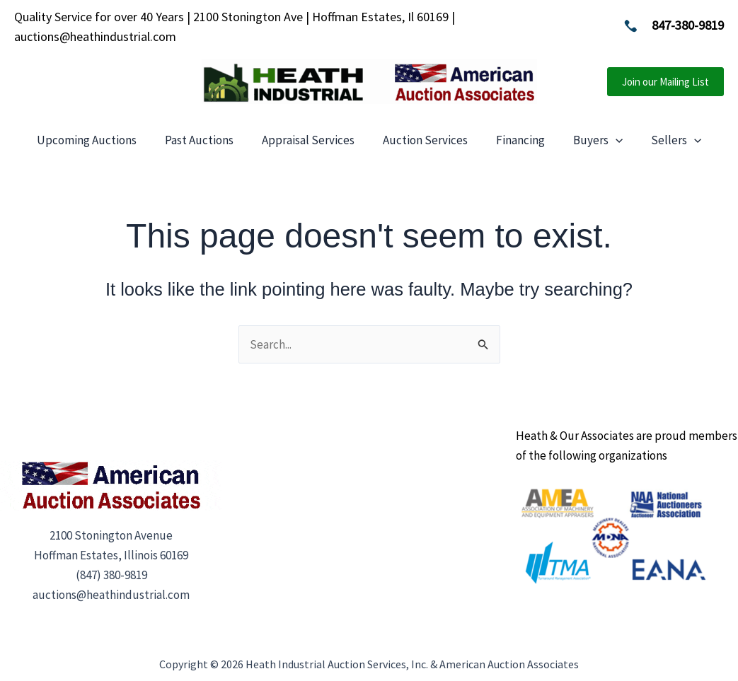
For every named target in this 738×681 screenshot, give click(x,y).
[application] (616, 140)
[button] (665, 81)
